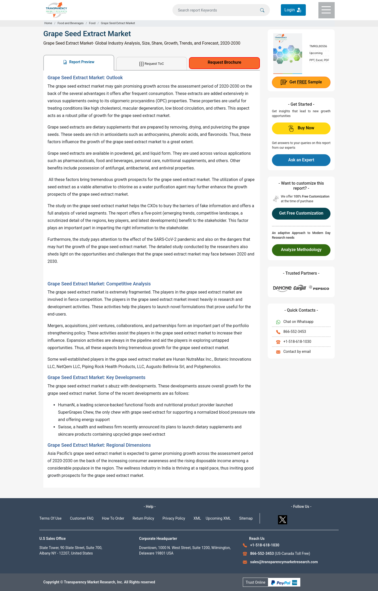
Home (48, 23)
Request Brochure (224, 62)
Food (92, 23)
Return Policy (143, 518)
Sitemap (246, 518)
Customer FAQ (82, 518)
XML (197, 518)
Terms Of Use (50, 518)
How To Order (113, 518)
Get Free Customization (301, 213)
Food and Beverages (70, 23)
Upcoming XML (218, 518)
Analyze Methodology (301, 249)
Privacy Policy (173, 518)
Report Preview (78, 62)
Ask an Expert (301, 159)
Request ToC (151, 64)
